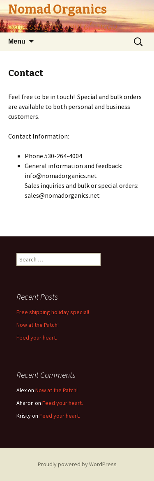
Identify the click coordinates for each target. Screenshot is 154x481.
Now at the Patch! (37, 324)
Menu (16, 41)
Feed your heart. (36, 337)
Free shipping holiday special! (52, 312)
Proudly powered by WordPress (77, 464)
